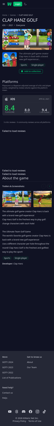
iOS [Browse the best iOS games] (3, 25)
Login (17, 4)
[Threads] (16, 411)
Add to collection (31, 71)
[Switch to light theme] (25, 4)
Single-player (37, 65)
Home (4, 15)
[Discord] (23, 411)
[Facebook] (30, 411)
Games (13, 15)
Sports (24, 65)
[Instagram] (37, 411)
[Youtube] (10, 411)
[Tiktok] (44, 411)
